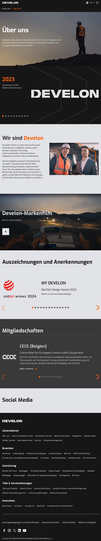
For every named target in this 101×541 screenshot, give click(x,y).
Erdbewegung (18, 453)
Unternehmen (10, 430)
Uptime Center (26, 488)
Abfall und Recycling (81, 453)
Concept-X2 (29, 506)
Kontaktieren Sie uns (43, 436)
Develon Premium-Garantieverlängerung (69, 488)
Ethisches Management (53, 440)
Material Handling (58, 458)
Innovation (8, 500)
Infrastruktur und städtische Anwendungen (20, 458)
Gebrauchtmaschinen (58, 493)
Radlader (91, 471)
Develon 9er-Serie (9, 471)
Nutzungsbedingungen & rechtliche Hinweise (20, 522)
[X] (14, 530)
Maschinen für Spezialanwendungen (42, 475)
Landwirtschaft (74, 458)
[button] (3, 116)
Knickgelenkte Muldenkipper (73, 471)
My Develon (7, 506)
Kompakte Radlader (38, 471)
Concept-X (18, 506)
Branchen (7, 448)
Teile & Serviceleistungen (17, 483)
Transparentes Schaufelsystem (60, 506)
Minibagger (23, 471)
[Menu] (97, 2)
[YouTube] (25, 530)
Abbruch (67, 453)
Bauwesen (6, 453)
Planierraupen (54, 471)
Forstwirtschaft (89, 458)
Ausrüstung (9, 465)
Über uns (6, 436)
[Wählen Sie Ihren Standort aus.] (87, 2)
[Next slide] (97, 307)
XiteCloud (41, 506)
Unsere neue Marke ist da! (22, 436)
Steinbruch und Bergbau (36, 453)
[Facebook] (4, 530)
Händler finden (90, 436)
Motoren (75, 475)
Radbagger (6, 475)
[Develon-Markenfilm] (5, 231)
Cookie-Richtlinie (69, 522)
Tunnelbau (44, 458)
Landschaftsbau (55, 453)
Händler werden (8, 440)
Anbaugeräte (64, 475)
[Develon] (10, 3)
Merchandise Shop (24, 440)
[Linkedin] (19, 530)
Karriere (38, 440)
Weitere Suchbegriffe (87, 522)
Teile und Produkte (10, 488)
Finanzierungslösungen (38, 493)
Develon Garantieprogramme (14, 493)
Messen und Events (62, 436)
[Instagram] (9, 530)
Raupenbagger (19, 475)
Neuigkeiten (77, 436)
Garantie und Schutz (42, 488)
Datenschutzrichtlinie (50, 522)
